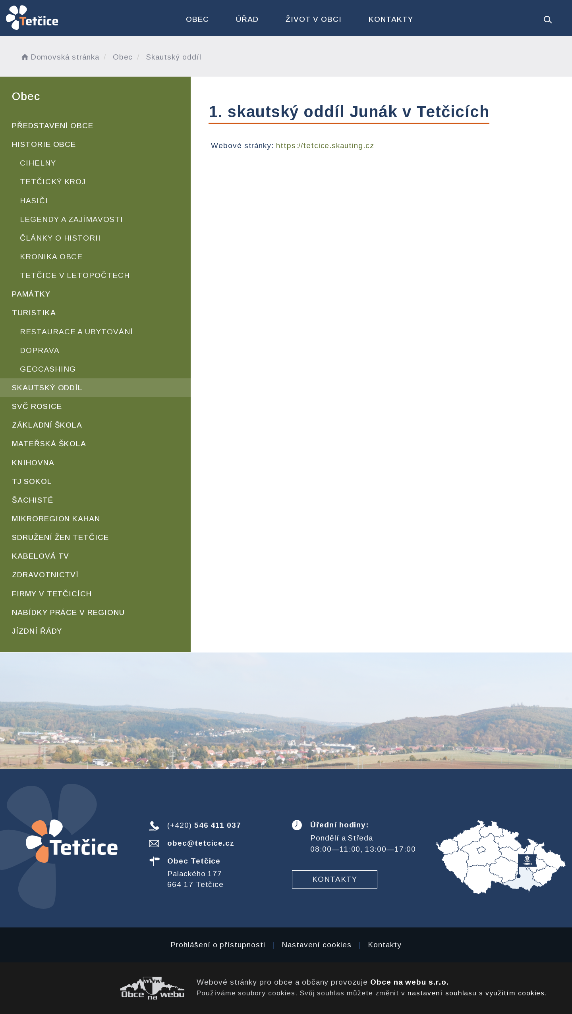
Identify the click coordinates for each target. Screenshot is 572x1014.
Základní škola (47, 425)
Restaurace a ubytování (76, 332)
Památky (31, 294)
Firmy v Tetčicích (52, 594)
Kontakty (391, 19)
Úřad (247, 19)
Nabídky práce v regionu (68, 612)
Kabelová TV (40, 556)
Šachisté (32, 500)
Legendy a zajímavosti (71, 219)
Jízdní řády (37, 631)
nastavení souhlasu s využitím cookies (476, 993)
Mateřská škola (49, 444)
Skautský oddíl (47, 388)
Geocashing (48, 369)
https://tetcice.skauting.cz (325, 145)
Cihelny (38, 163)
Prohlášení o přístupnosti (217, 945)
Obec (197, 19)
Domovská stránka (59, 57)
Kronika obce (51, 257)
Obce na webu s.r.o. (409, 982)
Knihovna (33, 463)
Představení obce (52, 125)
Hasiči (34, 201)
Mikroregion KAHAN (56, 519)
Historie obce (44, 144)
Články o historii (60, 238)
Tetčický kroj (53, 181)
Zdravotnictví (45, 575)
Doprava (40, 350)
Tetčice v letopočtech (75, 275)
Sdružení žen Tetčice (60, 537)
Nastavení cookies (316, 945)
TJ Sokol (32, 481)
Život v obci (314, 19)
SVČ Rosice (37, 406)
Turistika (34, 312)
